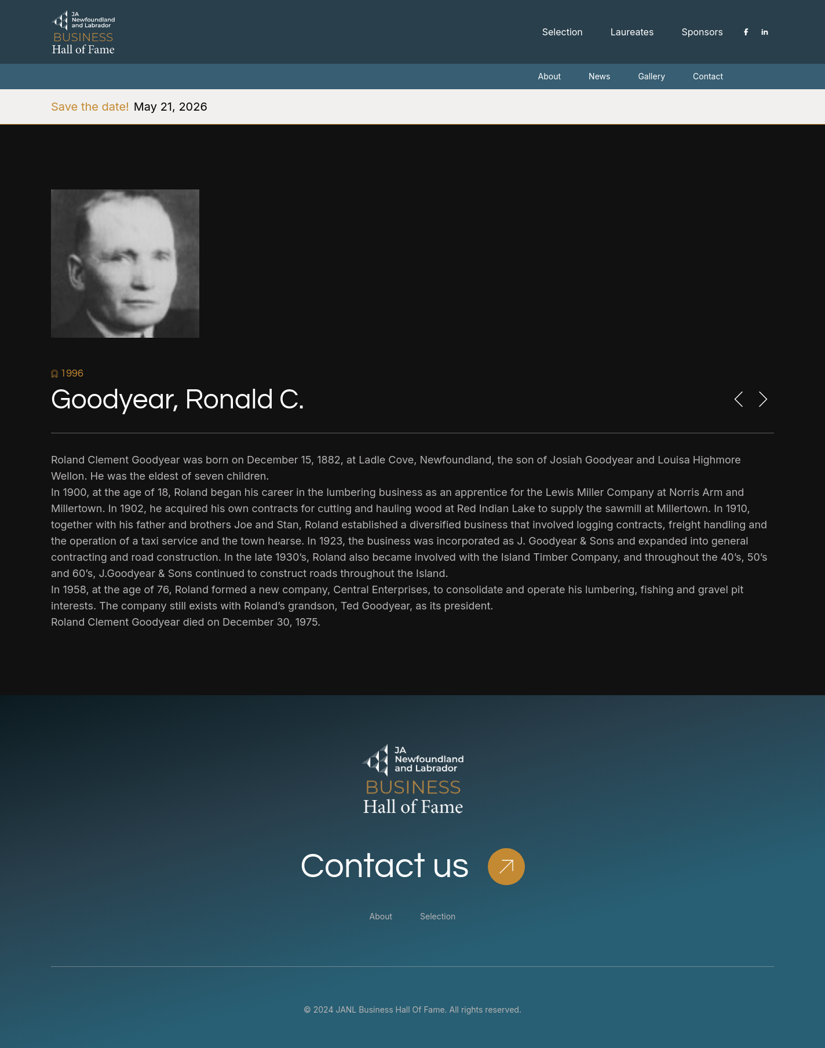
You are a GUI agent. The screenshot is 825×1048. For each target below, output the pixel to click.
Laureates (632, 32)
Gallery (651, 76)
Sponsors (702, 32)
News (599, 76)
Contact (708, 76)
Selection (562, 32)
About (549, 76)
